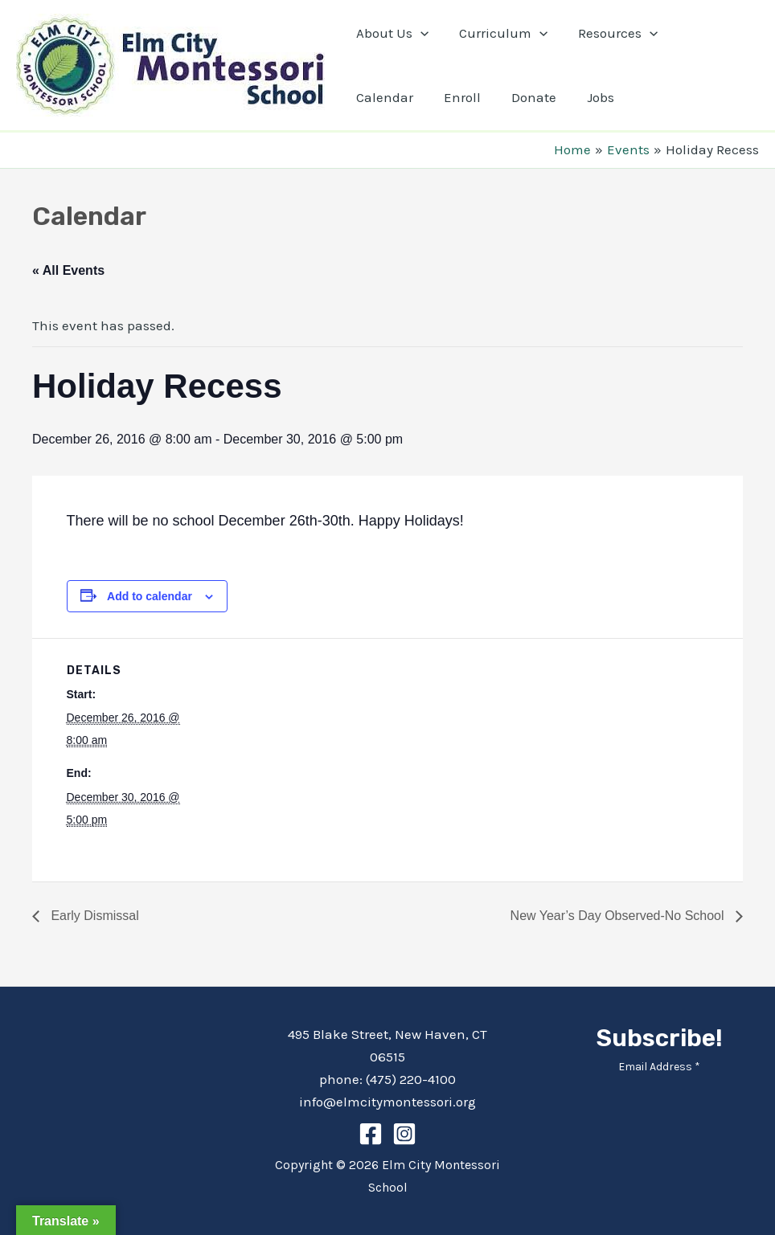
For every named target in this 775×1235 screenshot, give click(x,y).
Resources (610, 33)
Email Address (659, 1066)
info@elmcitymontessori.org (387, 1102)
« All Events (68, 270)
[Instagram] (404, 1134)
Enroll (373, 97)
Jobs (505, 97)
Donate (441, 97)
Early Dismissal (93, 915)
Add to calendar (149, 596)
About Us (391, 33)
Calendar (706, 33)
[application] (419, 33)
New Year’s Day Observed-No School (619, 915)
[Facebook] (371, 1134)
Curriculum (498, 33)
